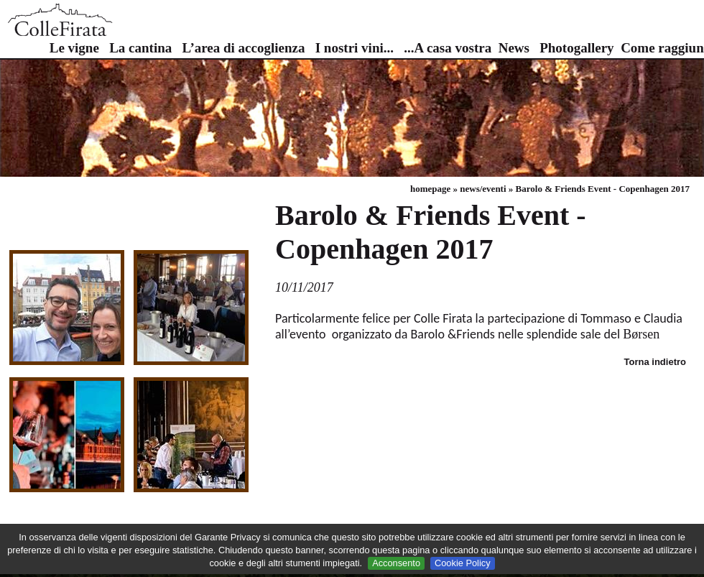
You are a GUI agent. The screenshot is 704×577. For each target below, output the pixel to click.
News (514, 47)
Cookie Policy (463, 563)
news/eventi (483, 188)
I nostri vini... (354, 47)
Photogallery (576, 47)
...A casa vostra (447, 47)
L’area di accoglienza (243, 47)
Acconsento (396, 563)
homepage (430, 188)
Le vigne (74, 47)
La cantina (140, 47)
